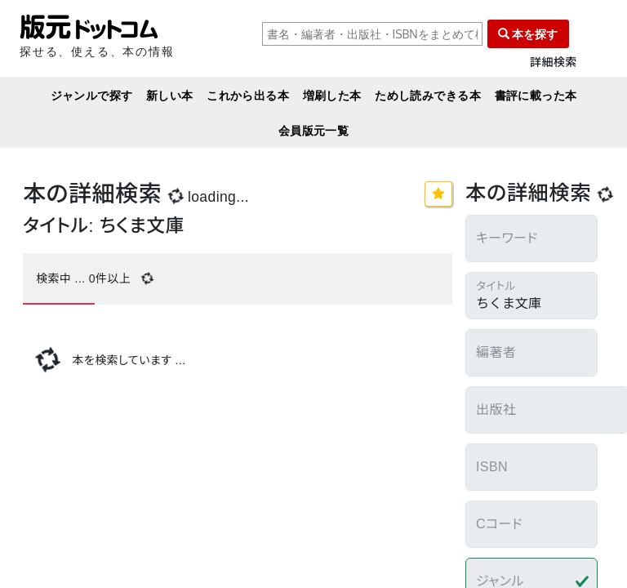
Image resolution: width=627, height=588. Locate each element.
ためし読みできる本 (428, 95)
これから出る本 (248, 95)
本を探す (528, 34)
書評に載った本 (536, 95)
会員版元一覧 (313, 130)
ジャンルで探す (92, 95)
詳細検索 (553, 62)
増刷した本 (332, 95)
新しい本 (169, 95)
